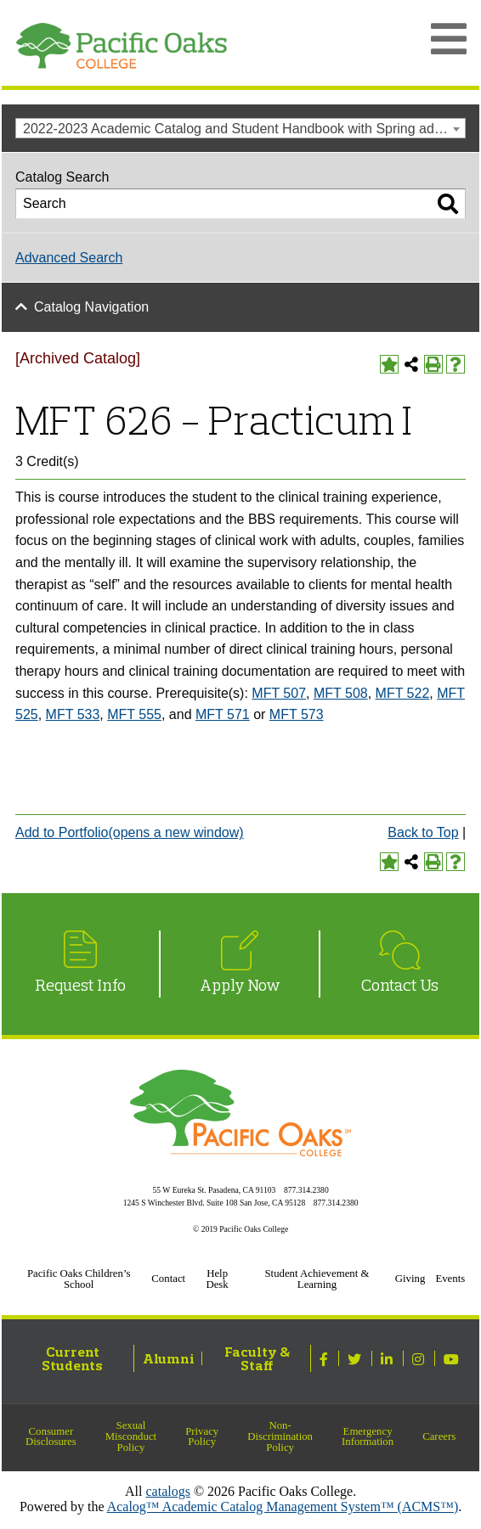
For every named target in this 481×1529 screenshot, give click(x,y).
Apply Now (240, 985)
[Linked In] (389, 1358)
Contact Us (400, 985)
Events (450, 1278)
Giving (410, 1278)
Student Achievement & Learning (316, 1279)
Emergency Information (367, 1436)
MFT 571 (222, 714)
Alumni (169, 1358)
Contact (168, 1278)
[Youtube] (453, 1358)
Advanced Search (68, 257)
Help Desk (217, 1279)
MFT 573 (296, 714)
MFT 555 (134, 714)
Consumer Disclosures (50, 1436)
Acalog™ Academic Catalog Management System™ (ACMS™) (283, 1506)
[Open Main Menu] (449, 39)
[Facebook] (326, 1358)
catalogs (168, 1491)
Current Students (72, 1358)
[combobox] (240, 128)
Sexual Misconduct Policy (130, 1436)
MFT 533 (73, 714)
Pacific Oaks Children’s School (79, 1279)
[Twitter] (356, 1358)
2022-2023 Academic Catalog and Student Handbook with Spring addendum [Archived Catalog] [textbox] (244, 128)
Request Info (80, 985)
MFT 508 (341, 693)
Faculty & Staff (257, 1358)
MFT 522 (403, 693)
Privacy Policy (201, 1436)
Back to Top (423, 832)
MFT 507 (279, 693)
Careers (439, 1436)
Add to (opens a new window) (129, 832)
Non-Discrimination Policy (280, 1436)
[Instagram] (420, 1358)
